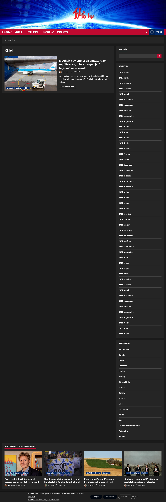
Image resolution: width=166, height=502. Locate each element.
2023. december (126, 230)
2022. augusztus (126, 317)
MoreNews (91, 499)
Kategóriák (32, 32)
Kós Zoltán (49, 485)
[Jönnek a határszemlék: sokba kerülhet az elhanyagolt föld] (103, 463)
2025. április (124, 143)
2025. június (124, 132)
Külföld (26, 88)
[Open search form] (147, 32)
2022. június (124, 328)
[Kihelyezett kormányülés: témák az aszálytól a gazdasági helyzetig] (143, 463)
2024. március (125, 214)
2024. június (124, 197)
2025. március (125, 148)
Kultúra (122, 398)
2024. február (125, 219)
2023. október (125, 241)
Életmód (10, 88)
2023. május (124, 268)
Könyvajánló (124, 382)
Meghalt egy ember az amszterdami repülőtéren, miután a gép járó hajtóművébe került (31, 73)
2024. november (126, 170)
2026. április (124, 78)
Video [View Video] (155, 32)
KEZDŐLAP (7, 32)
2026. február (125, 88)
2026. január (124, 94)
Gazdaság (123, 365)
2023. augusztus (126, 252)
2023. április (124, 274)
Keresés (123, 49)
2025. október (125, 110)
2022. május (124, 333)
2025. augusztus (126, 121)
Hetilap (122, 371)
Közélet (18, 88)
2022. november (126, 301)
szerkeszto (64, 72)
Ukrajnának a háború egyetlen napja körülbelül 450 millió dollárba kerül (62, 480)
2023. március (125, 279)
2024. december (126, 165)
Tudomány (123, 431)
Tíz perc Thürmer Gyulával (130, 425)
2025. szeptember (126, 116)
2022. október (125, 306)
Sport (121, 420)
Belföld (122, 355)
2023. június (124, 263)
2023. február (125, 284)
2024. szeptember (126, 181)
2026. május (124, 72)
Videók (18, 32)
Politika (122, 415)
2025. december (126, 99)
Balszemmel (124, 349)
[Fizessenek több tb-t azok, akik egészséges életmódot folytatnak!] (23, 463)
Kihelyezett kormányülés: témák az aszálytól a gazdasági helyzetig (142, 480)
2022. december (126, 295)
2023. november (126, 235)
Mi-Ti (121, 404)
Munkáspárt (78, 494)
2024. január (124, 225)
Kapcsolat (48, 32)
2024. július (124, 192)
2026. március (125, 83)
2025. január (124, 159)
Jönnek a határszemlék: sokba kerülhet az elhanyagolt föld (99, 480)
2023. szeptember (126, 246)
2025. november (126, 105)
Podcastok (123, 409)
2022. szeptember (126, 312)
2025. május (124, 137)
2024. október (125, 176)
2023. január (124, 290)
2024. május (124, 203)
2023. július (124, 257)
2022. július (124, 323)
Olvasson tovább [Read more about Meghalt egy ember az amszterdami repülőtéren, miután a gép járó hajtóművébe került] (68, 87)
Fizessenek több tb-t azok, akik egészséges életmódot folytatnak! (22, 480)
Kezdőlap (88, 494)
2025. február (125, 154)
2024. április (124, 208)
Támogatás (62, 32)
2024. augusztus (126, 186)
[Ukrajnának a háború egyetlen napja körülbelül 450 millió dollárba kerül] (63, 463)
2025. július (124, 127)
